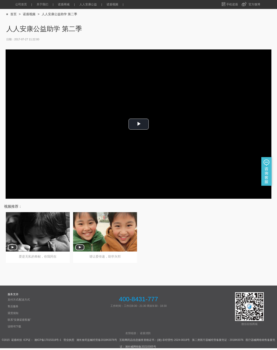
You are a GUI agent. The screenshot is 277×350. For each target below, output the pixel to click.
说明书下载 (14, 326)
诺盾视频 (112, 4)
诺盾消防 (145, 333)
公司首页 (21, 4)
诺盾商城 (64, 4)
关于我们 (42, 4)
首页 (13, 14)
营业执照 (68, 339)
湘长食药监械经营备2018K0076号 (96, 339)
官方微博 (254, 4)
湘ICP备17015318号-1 (47, 339)
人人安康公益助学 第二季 (59, 14)
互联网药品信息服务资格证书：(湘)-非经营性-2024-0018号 (154, 339)
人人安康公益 (88, 4)
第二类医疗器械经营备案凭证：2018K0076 (217, 339)
